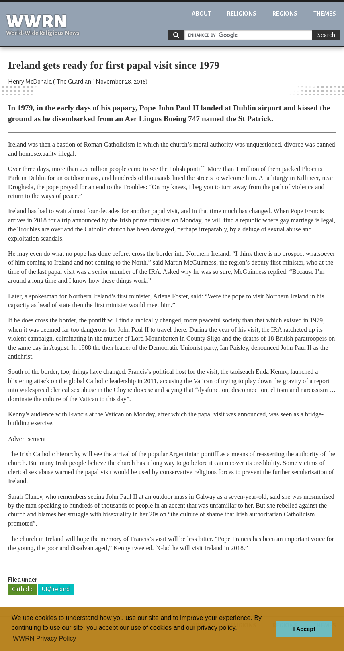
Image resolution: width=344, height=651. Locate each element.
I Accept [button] (304, 629)
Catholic (22, 589)
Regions (284, 13)
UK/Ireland (56, 589)
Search (326, 35)
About (201, 13)
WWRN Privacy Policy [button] (44, 638)
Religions (241, 13)
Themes (324, 13)
